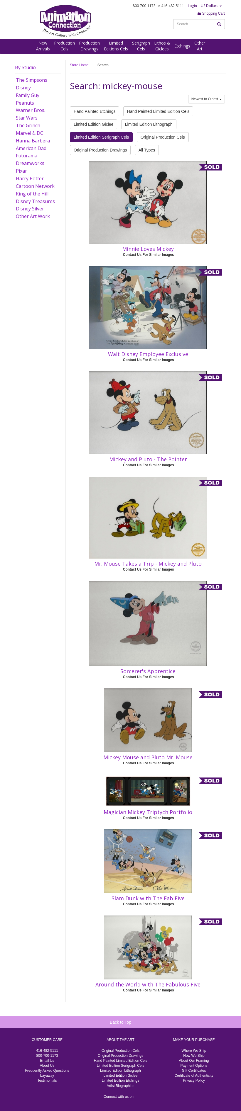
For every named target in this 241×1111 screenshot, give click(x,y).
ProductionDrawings (89, 46)
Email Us (47, 1061)
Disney (23, 87)
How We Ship (193, 1056)
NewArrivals (43, 46)
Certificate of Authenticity (193, 1075)
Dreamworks (30, 163)
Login (192, 5)
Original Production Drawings (100, 150)
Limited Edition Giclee (93, 124)
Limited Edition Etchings (120, 1080)
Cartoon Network (35, 186)
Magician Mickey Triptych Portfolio (148, 812)
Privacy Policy (194, 1080)
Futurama (26, 155)
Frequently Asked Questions (47, 1071)
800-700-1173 (47, 1056)
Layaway (47, 1075)
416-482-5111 (47, 1051)
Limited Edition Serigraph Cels (101, 137)
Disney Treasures (35, 201)
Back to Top (120, 1022)
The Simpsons (31, 80)
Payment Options (193, 1066)
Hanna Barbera (33, 140)
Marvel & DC (29, 133)
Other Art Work (33, 216)
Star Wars (27, 118)
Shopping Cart (211, 13)
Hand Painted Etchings (94, 111)
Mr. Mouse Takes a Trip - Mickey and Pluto (148, 563)
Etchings (182, 46)
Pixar (21, 171)
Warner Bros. (30, 110)
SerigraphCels (141, 46)
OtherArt (199, 46)
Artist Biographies (120, 1086)
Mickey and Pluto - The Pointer (148, 459)
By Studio (25, 67)
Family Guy (27, 95)
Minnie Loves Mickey (148, 248)
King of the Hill (32, 193)
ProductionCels (64, 46)
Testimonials (47, 1080)
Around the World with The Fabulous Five (147, 984)
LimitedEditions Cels (116, 46)
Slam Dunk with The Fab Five (148, 898)
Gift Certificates (194, 1071)
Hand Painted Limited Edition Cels (158, 111)
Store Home (79, 65)
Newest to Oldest (206, 99)
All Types (147, 150)
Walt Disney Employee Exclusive (148, 354)
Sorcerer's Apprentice (148, 671)
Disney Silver (30, 208)
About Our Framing (194, 1061)
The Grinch (28, 125)
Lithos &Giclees (162, 46)
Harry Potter (30, 178)
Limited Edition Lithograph (149, 124)
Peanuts (25, 103)
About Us (47, 1066)
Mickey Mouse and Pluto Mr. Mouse (148, 757)
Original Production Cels (163, 137)
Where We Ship (194, 1051)
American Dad (31, 148)
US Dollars (211, 5)
